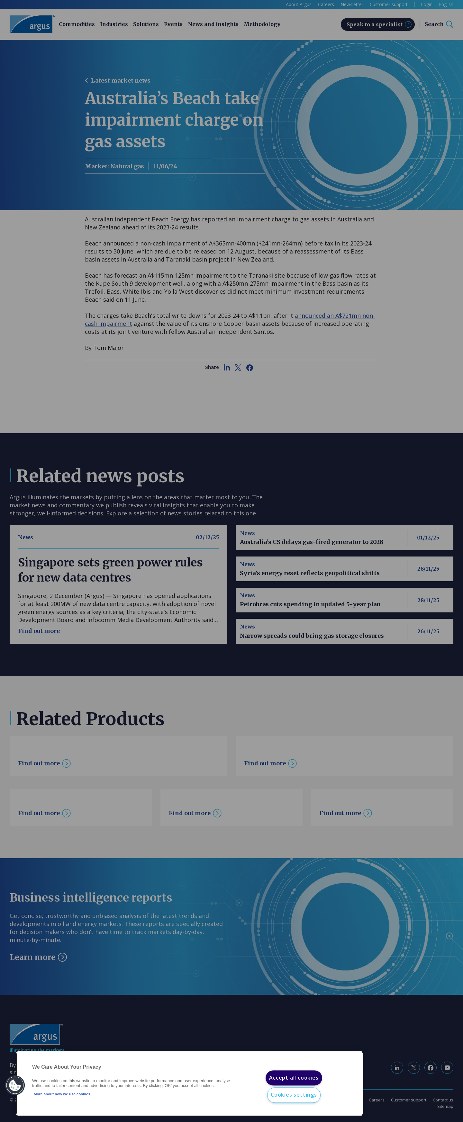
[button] (15, 1085)
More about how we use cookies (62, 1094)
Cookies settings (294, 1095)
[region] (189, 1083)
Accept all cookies (293, 1077)
